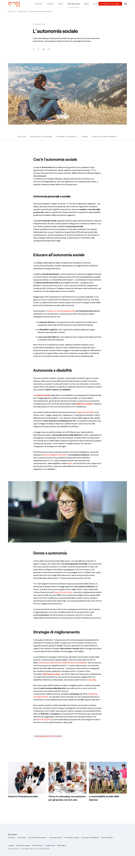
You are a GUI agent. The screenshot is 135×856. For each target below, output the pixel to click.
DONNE (85, 137)
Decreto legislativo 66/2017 (55, 455)
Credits (11, 845)
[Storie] (60, 3)
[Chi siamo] (39, 3)
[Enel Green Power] (55, 837)
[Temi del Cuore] (73, 3)
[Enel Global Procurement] (37, 837)
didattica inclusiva (85, 404)
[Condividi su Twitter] (38, 49)
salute (69, 463)
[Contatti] (96, 3)
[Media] (86, 3)
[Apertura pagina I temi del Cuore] (22, 11)
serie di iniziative (44, 719)
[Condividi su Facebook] (33, 49)
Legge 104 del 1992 (85, 412)
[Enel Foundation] (107, 837)
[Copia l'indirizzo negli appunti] (48, 49)
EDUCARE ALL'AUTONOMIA (41, 137)
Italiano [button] (62, 845)
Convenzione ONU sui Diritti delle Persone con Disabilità (62, 663)
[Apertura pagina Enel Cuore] (11, 11)
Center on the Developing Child (61, 311)
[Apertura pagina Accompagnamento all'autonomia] (40, 11)
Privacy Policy (37, 845)
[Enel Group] (22, 837)
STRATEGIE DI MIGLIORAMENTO (104, 137)
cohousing (91, 680)
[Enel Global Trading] (71, 837)
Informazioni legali (23, 845)
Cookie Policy (50, 845)
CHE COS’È (22, 137)
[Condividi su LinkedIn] (43, 49)
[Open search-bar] (125, 3)
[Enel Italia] (11, 837)
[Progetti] (50, 3)
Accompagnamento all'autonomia (48, 736)
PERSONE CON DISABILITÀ (67, 137)
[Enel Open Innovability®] (90, 837)
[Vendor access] (110, 4)
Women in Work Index (63, 592)
